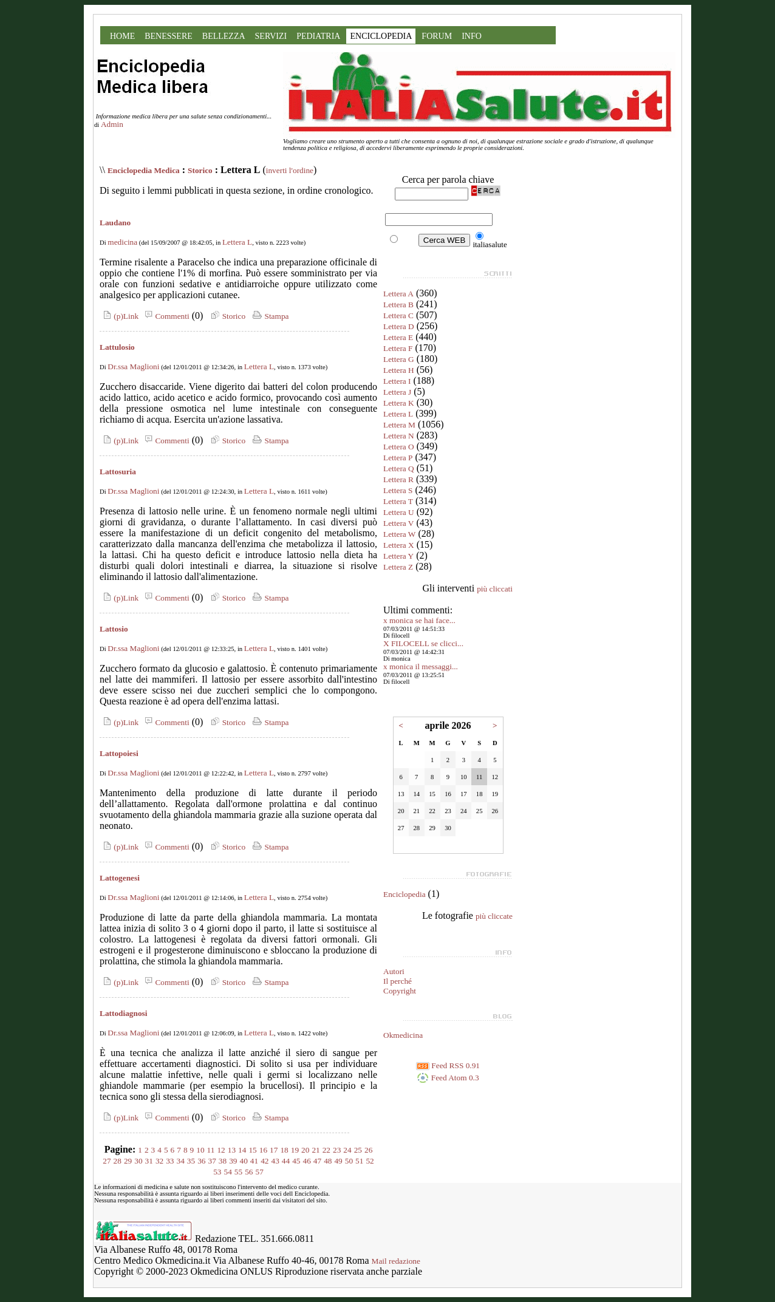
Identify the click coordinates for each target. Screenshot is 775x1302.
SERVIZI (271, 36)
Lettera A (398, 293)
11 (211, 1149)
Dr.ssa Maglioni (133, 366)
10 (200, 1149)
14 (242, 1149)
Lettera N (398, 435)
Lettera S (397, 490)
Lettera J (397, 392)
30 (138, 1160)
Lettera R (398, 479)
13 (232, 1149)
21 (315, 1149)
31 (149, 1160)
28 (117, 1160)
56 (249, 1171)
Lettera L (237, 242)
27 (107, 1160)
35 (191, 1160)
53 (217, 1171)
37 (212, 1160)
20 (305, 1149)
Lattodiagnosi (124, 1013)
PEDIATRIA (318, 36)
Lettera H (398, 370)
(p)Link (119, 316)
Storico (200, 170)
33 (170, 1160)
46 (306, 1160)
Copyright (399, 990)
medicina (122, 242)
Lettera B (398, 304)
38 (223, 1160)
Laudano (115, 222)
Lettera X (398, 545)
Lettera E (398, 337)
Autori (394, 971)
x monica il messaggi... (420, 666)
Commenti (165, 316)
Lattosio (114, 628)
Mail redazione (396, 1261)
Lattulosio (117, 347)
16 (263, 1149)
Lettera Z (398, 566)
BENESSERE (169, 36)
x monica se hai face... (419, 620)
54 (228, 1171)
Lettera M (399, 424)
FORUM (437, 36)
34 (181, 1160)
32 (159, 1160)
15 (252, 1149)
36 (201, 1160)
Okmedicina (403, 1035)
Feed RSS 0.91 (448, 1065)
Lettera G (398, 359)
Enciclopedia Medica (144, 170)
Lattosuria (118, 471)
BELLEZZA (223, 36)
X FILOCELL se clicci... (423, 643)
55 (238, 1171)
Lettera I (397, 381)
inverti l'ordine (289, 170)
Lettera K (398, 402)
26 (368, 1149)
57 (259, 1171)
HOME (122, 36)
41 (254, 1160)
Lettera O (398, 446)
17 (274, 1149)
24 (347, 1149)
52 (370, 1160)
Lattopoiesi (119, 753)
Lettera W (399, 534)
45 (296, 1160)
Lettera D (398, 326)
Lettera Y (398, 556)
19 (295, 1149)
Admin (112, 124)
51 (359, 1160)
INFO (472, 36)
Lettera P (397, 457)
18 (284, 1149)
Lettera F (397, 348)
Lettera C (398, 315)
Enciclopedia (404, 894)
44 (286, 1160)
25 (358, 1149)
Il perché (397, 981)
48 (328, 1160)
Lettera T (398, 501)
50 (349, 1160)
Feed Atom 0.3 (448, 1077)
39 (233, 1160)
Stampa (269, 316)
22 (326, 1149)
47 (317, 1160)
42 (264, 1160)
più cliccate (494, 916)
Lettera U (398, 512)
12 (221, 1149)
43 (275, 1160)
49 (338, 1160)
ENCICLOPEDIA (381, 36)
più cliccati (495, 588)
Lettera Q (398, 468)
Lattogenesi (120, 877)
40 (244, 1160)
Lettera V (398, 523)
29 (128, 1160)
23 (337, 1149)
